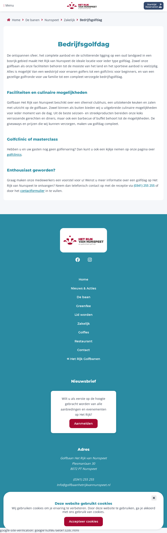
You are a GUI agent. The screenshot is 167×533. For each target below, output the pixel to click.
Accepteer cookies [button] (83, 522)
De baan (83, 297)
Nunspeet (52, 20)
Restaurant (83, 341)
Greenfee (83, 306)
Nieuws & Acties (83, 288)
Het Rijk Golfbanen (84, 359)
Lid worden (84, 315)
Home (16, 20)
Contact (83, 350)
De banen (32, 20)
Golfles (83, 332)
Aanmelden (83, 423)
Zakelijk (69, 20)
